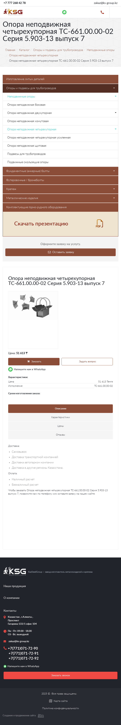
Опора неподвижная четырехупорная (61, 129)
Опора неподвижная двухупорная (61, 113)
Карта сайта (61, 701)
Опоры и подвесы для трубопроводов (60, 88)
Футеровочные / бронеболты (25, 180)
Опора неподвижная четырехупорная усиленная (39, 137)
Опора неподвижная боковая (26, 104)
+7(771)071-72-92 (24, 658)
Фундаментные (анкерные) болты (60, 171)
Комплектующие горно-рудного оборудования (36, 207)
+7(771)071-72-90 (23, 648)
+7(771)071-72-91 (24, 653)
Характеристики (60, 417)
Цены (60, 426)
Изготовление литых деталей (25, 79)
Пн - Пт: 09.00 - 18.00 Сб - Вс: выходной (20, 633)
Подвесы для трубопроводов (26, 154)
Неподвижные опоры (61, 96)
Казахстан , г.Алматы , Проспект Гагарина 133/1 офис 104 (21, 620)
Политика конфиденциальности (60, 708)
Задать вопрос (87, 361)
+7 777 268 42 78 (15, 3)
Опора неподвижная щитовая (26, 145)
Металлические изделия (60, 198)
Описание (60, 408)
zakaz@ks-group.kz (105, 3)
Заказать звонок (60, 675)
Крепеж (60, 189)
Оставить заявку (60, 252)
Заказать (33, 361)
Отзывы (60, 435)
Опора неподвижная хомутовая (28, 121)
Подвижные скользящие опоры (27, 162)
